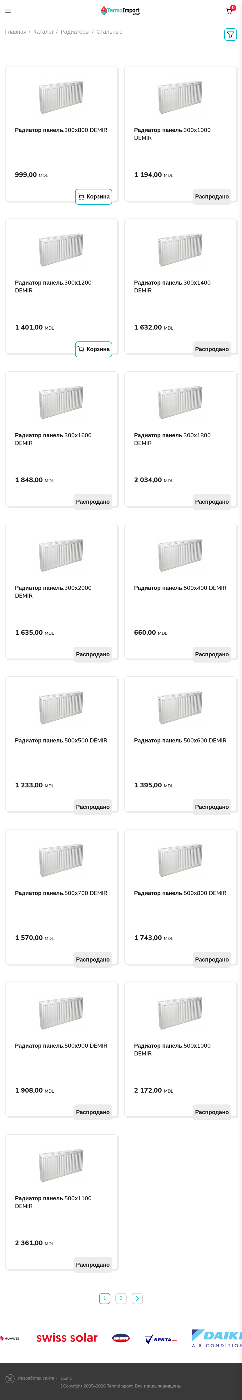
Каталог (43, 32)
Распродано (212, 196)
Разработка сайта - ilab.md (45, 1378)
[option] (61, 1338)
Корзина (94, 196)
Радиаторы (75, 32)
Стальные (110, 32)
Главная (16, 32)
